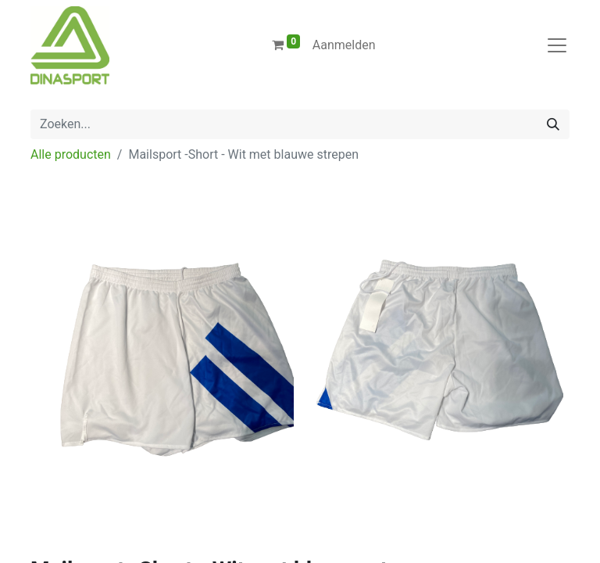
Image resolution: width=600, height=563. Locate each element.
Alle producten (70, 154)
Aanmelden (344, 45)
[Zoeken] (553, 124)
